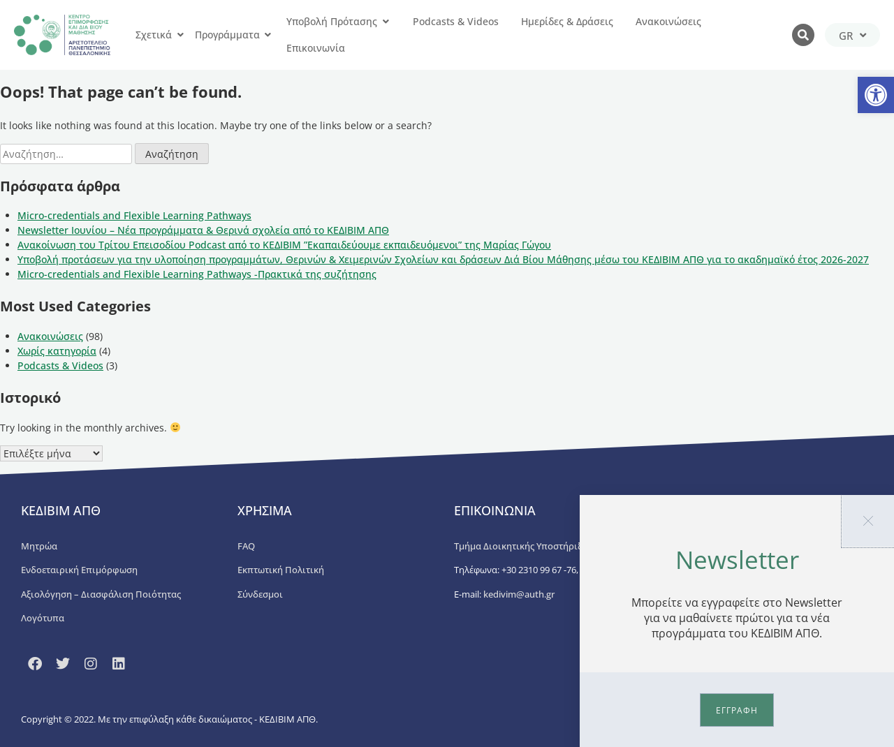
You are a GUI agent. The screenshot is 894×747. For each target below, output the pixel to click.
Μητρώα (39, 546)
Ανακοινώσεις (50, 336)
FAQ (246, 546)
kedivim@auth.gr (519, 594)
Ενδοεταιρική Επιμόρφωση (79, 569)
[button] (876, 95)
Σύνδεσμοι (260, 594)
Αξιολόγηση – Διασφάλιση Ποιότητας (101, 594)
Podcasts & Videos (60, 365)
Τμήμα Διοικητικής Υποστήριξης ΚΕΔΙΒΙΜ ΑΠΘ (552, 546)
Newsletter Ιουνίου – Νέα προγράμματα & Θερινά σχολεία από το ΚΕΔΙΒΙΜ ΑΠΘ (203, 230)
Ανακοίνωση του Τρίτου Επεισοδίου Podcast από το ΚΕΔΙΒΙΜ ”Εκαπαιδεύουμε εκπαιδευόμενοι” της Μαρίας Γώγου (284, 244)
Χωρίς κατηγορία (56, 350)
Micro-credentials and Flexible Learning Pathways (134, 215)
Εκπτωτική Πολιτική (280, 569)
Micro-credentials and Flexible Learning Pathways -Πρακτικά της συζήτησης (196, 274)
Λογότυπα (42, 618)
